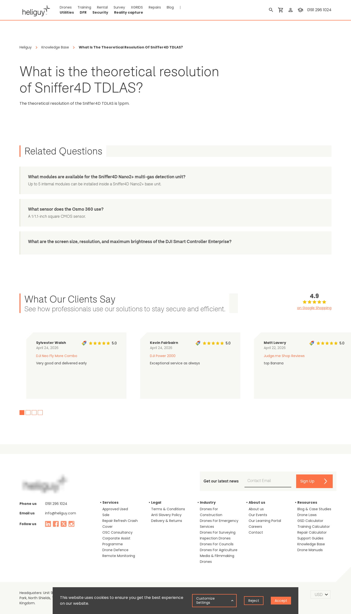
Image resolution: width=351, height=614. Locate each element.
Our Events (258, 514)
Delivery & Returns (166, 520)
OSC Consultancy (117, 532)
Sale (105, 514)
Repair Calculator (312, 532)
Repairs (155, 7)
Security (100, 12)
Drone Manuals (310, 550)
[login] (290, 10)
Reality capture (128, 12)
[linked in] (48, 524)
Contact (256, 532)
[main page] (35, 10)
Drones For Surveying (217, 532)
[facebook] (56, 524)
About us (256, 509)
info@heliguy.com (60, 513)
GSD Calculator (310, 520)
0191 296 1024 (56, 503)
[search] (271, 10)
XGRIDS (137, 7)
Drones (66, 7)
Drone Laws (307, 514)
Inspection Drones (215, 538)
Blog (170, 7)
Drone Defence (115, 550)
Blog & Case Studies (314, 509)
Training (84, 7)
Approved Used (115, 509)
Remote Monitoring (118, 555)
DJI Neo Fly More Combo (56, 355)
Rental (102, 7)
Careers (255, 526)
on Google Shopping (314, 307)
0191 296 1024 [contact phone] (319, 10)
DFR (83, 12)
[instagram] (71, 524)
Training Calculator (313, 526)
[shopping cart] (281, 10)
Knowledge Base (311, 544)
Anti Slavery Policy (166, 514)
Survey (119, 7)
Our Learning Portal (265, 520)
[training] (300, 10)
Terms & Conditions (168, 509)
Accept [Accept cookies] (281, 600)
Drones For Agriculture (218, 550)
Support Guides (310, 538)
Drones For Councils (217, 544)
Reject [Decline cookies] (253, 600)
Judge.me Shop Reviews (284, 355)
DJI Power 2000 (163, 355)
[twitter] (64, 524)
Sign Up (307, 481)
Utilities (67, 12)
